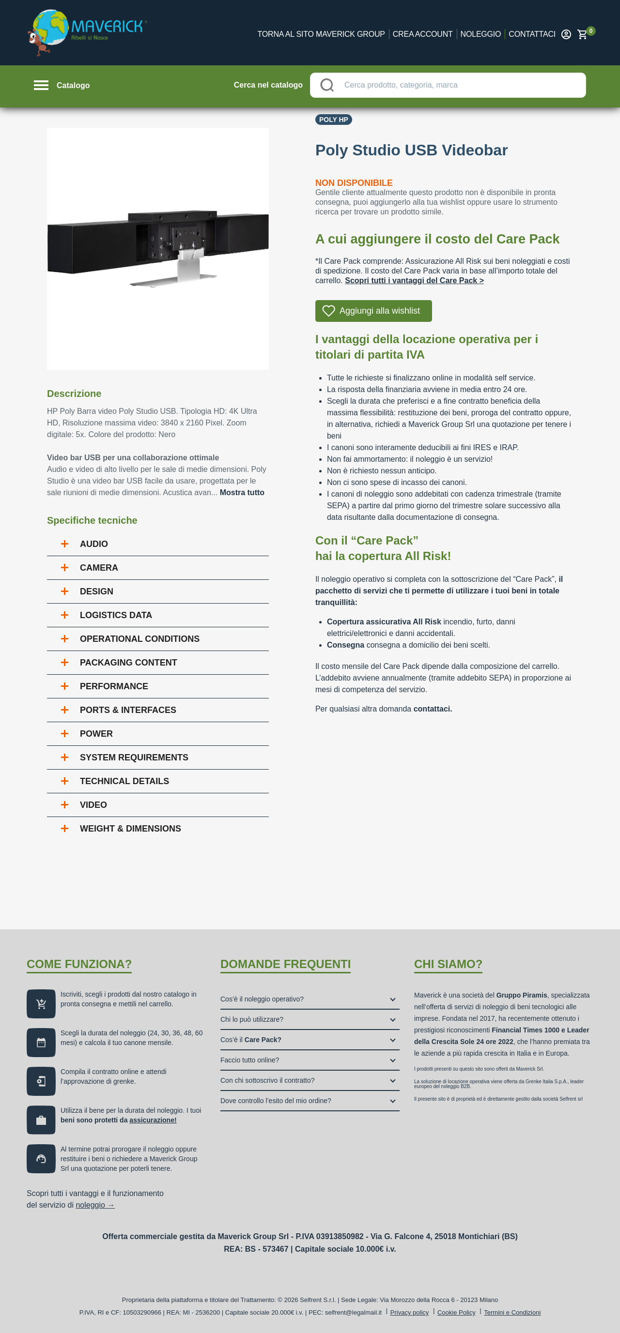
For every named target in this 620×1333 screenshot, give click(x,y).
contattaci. (433, 709)
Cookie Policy (456, 1312)
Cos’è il (250, 1040)
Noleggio (481, 34)
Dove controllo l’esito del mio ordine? (275, 1101)
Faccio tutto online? (249, 1060)
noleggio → (95, 1205)
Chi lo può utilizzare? (251, 1019)
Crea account (423, 34)
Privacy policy (409, 1312)
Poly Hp (333, 119)
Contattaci (532, 34)
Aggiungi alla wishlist (380, 311)
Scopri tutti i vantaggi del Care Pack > (414, 280)
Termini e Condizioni (512, 1312)
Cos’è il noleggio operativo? (262, 999)
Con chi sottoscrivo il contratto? (267, 1080)
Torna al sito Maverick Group (321, 34)
